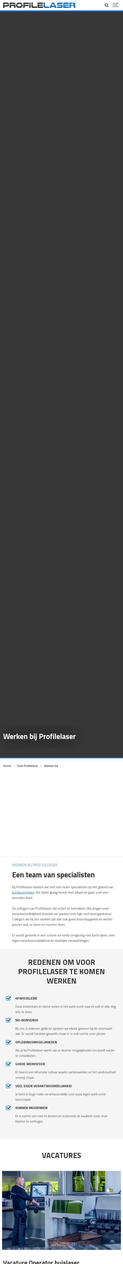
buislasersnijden (23, 892)
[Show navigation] (116, 5)
